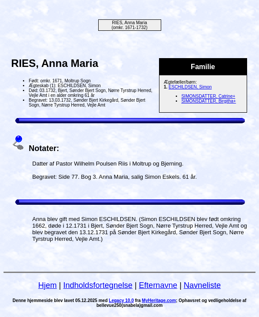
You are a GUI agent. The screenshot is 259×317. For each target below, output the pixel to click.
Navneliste (202, 285)
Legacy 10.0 (121, 300)
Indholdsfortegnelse (98, 285)
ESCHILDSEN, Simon (190, 87)
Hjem (47, 285)
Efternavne (158, 285)
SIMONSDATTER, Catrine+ (208, 96)
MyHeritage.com (159, 300)
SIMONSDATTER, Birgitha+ (208, 101)
